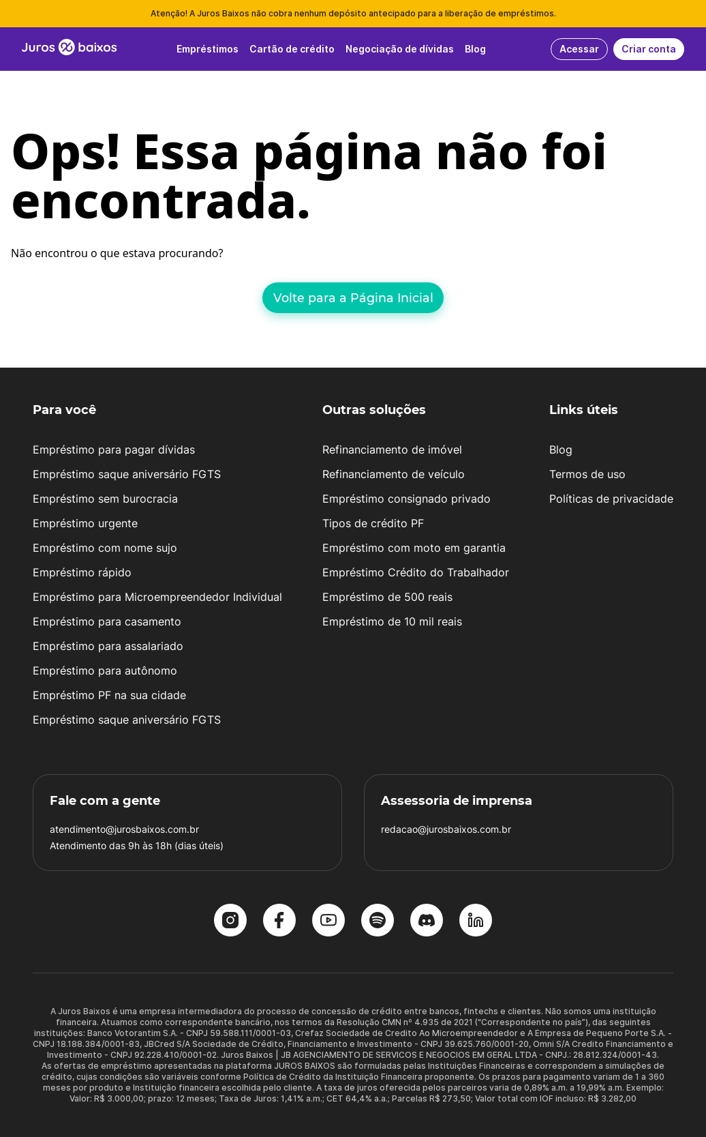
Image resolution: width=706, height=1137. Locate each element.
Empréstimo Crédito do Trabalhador (415, 572)
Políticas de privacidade (611, 498)
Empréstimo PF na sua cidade (109, 695)
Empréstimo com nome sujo (105, 548)
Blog (560, 449)
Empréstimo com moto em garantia (414, 548)
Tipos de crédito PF (373, 523)
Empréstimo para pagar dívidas (114, 449)
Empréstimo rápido (82, 572)
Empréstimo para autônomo (105, 670)
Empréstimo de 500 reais (387, 597)
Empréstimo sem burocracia (105, 498)
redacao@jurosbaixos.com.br (446, 829)
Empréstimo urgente (85, 523)
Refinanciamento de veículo (393, 474)
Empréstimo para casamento (107, 621)
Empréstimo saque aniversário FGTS (127, 474)
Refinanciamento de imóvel (392, 449)
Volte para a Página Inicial (353, 298)
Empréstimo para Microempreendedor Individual (157, 597)
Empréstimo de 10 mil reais (392, 621)
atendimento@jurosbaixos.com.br (124, 829)
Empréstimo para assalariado (108, 646)
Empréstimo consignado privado (406, 498)
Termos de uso (587, 474)
